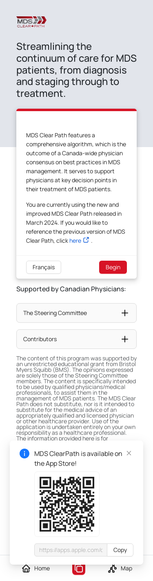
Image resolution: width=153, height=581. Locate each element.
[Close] (128, 453)
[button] (76, 313)
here (75, 240)
